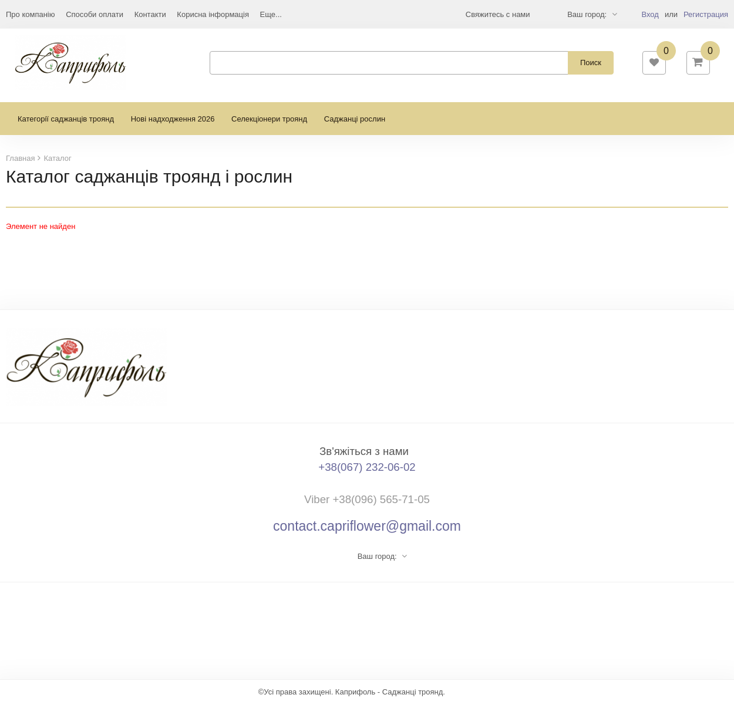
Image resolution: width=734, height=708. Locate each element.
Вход (649, 14)
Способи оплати (94, 14)
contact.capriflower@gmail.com (367, 530)
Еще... (271, 14)
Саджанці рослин (354, 123)
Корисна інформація (213, 14)
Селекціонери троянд (269, 123)
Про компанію (30, 14)
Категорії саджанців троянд (66, 123)
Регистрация (706, 14)
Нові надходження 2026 (173, 123)
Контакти (150, 14)
